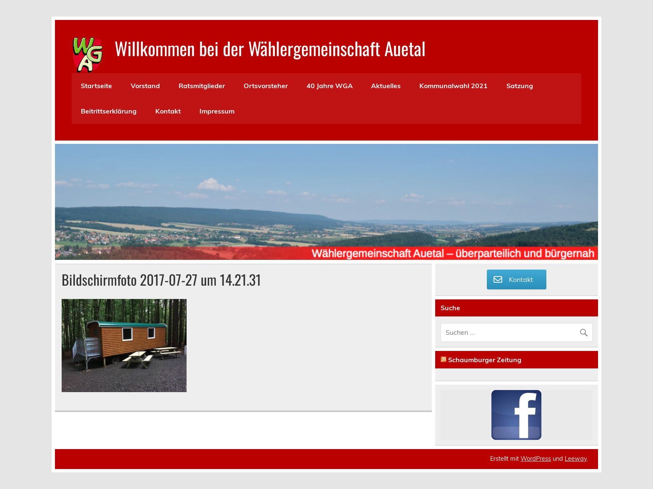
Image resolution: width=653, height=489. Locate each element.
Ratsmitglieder (202, 86)
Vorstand (145, 86)
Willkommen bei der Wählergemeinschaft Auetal (270, 48)
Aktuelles (386, 86)
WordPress (536, 458)
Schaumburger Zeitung (484, 360)
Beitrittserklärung (109, 111)
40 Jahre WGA (330, 86)
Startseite (96, 86)
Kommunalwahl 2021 (453, 86)
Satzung (519, 86)
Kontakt (168, 111)
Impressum (216, 111)
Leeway (576, 458)
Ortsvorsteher (266, 86)
